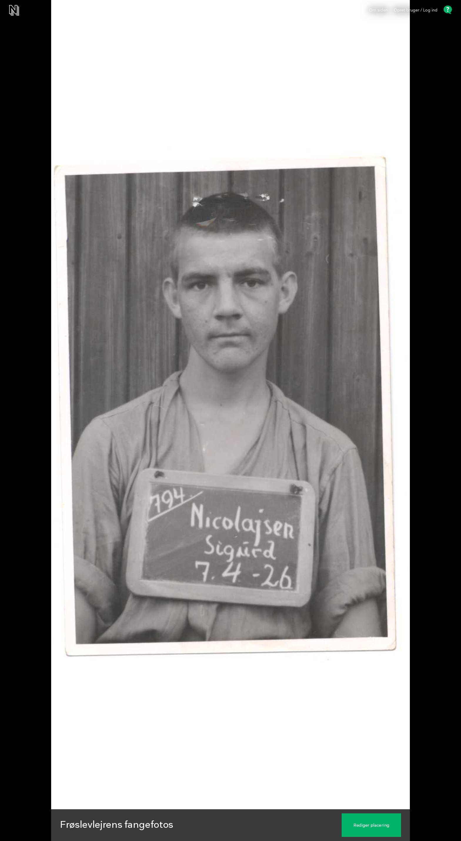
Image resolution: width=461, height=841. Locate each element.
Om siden (378, 10)
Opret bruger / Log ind (415, 10)
